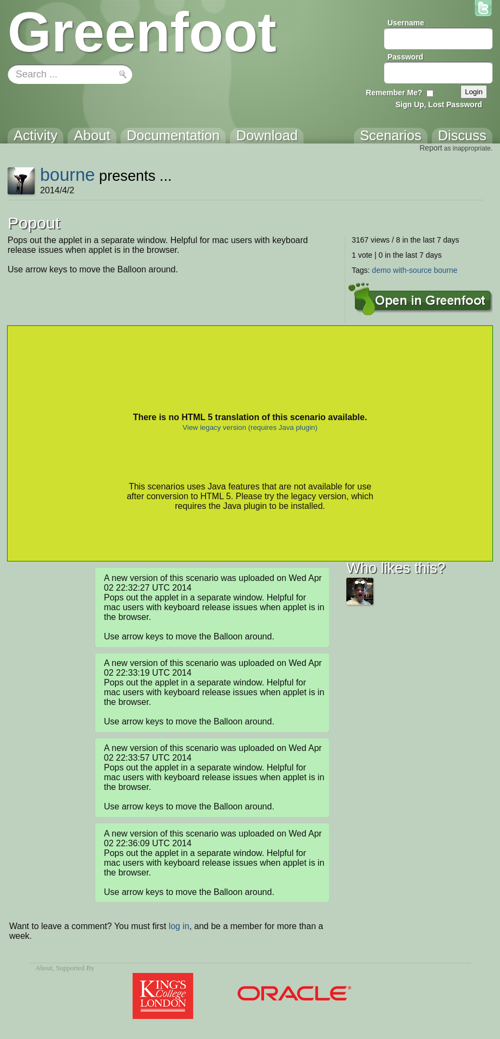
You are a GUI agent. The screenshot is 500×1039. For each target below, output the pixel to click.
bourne (67, 175)
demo (381, 270)
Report (430, 147)
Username (405, 22)
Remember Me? (394, 92)
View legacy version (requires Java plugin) (249, 427)
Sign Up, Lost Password (439, 104)
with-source (412, 270)
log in (179, 926)
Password (405, 57)
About (43, 968)
